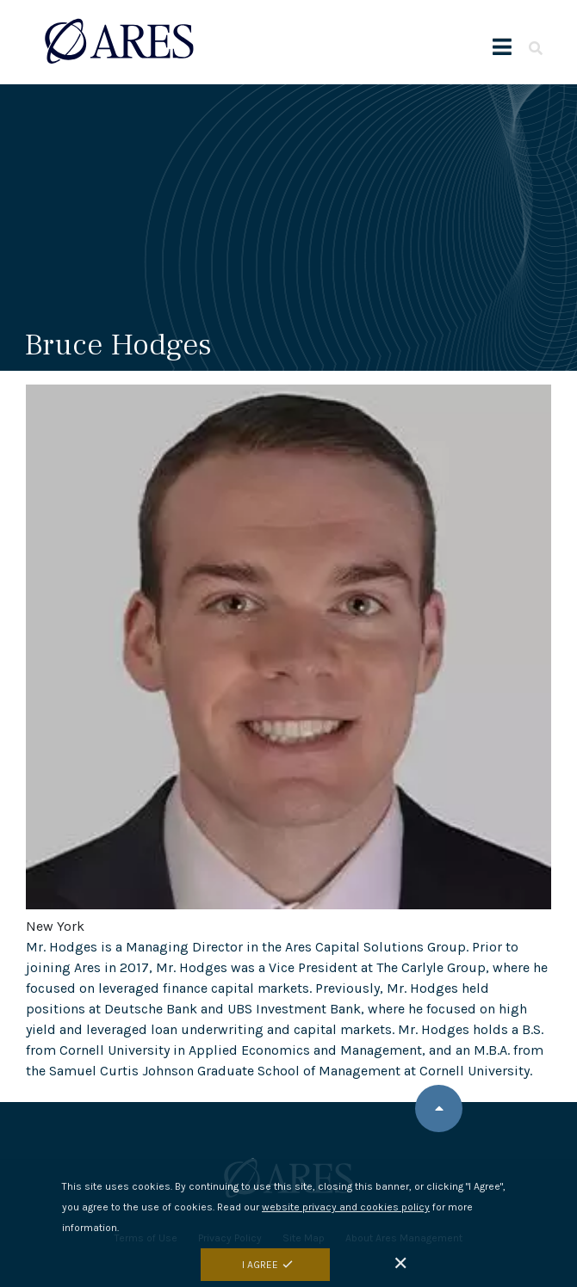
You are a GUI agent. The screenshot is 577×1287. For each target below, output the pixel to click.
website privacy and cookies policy (346, 1218)
